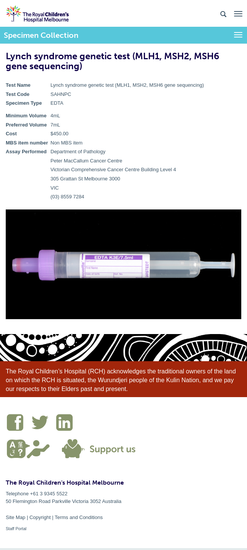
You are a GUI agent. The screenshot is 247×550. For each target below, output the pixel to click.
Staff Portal (16, 528)
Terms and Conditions (79, 517)
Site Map (15, 517)
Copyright (40, 517)
